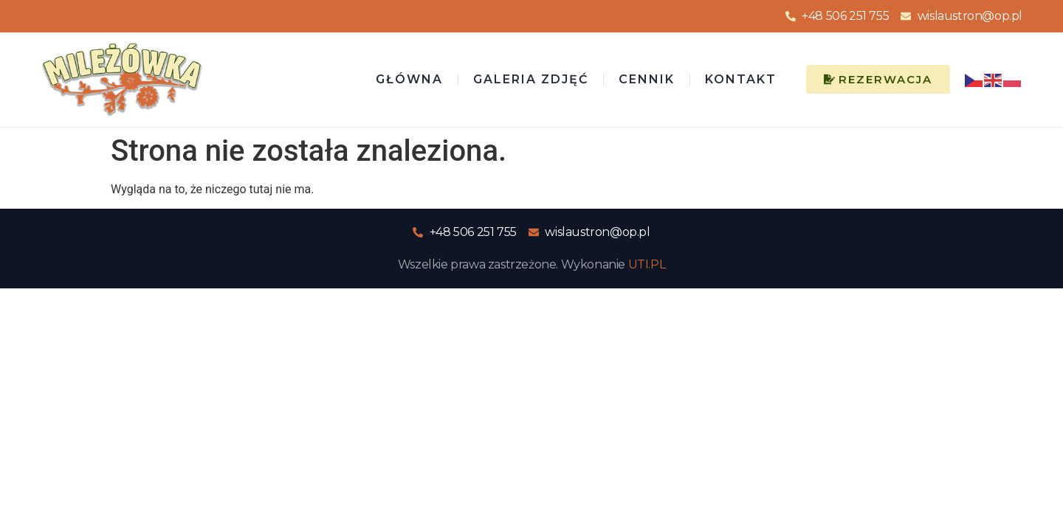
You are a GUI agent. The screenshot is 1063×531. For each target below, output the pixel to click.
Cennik (647, 79)
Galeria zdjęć (530, 79)
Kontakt (741, 79)
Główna (409, 79)
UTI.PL (647, 264)
